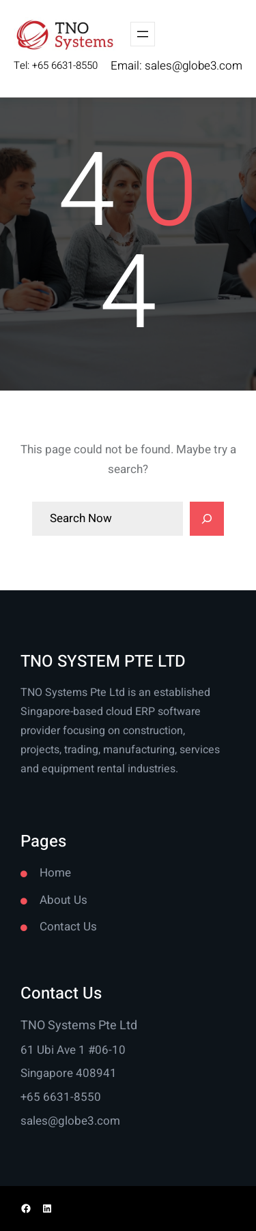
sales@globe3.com (193, 65)
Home (55, 872)
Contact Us (68, 926)
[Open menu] (142, 34)
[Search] (207, 519)
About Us (63, 900)
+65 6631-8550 (60, 1097)
